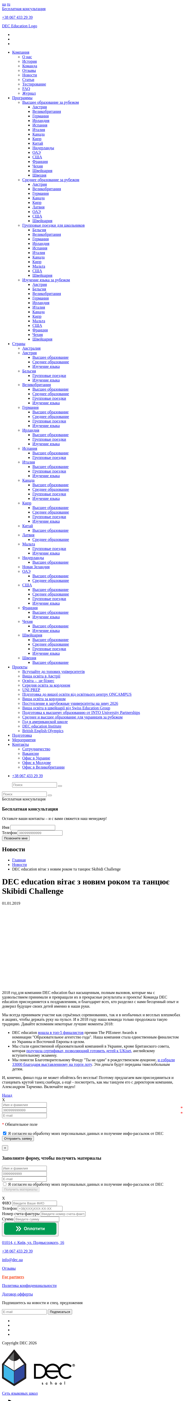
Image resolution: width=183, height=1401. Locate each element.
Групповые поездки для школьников (53, 225)
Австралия (31, 348)
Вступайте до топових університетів (53, 671)
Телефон (9, 1208)
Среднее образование (50, 362)
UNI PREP (31, 690)
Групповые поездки (49, 375)
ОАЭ (36, 152)
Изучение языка (46, 366)
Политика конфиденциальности (29, 1285)
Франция (40, 161)
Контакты (20, 744)
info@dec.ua (12, 1260)
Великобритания (46, 111)
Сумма (7, 1219)
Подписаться (60, 1312)
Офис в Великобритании (43, 767)
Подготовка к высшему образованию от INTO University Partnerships (81, 712)
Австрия (39, 107)
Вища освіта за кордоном (44, 699)
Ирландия (40, 120)
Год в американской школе (45, 721)
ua (4, 4)
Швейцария (42, 170)
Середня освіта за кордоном (46, 685)
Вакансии (30, 753)
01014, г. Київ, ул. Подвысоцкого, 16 (33, 1242)
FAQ (26, 89)
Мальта (38, 266)
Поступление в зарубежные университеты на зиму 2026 (70, 703)
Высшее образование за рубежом (50, 102)
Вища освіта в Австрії (41, 676)
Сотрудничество (36, 749)
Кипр (37, 139)
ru (8, 4)
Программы (22, 98)
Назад (7, 1095)
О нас (27, 57)
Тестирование (34, 84)
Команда (29, 66)
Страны (18, 344)
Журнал (29, 93)
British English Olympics (43, 731)
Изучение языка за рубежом (46, 280)
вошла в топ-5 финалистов (61, 1032)
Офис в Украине (36, 758)
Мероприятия (24, 740)
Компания (20, 52)
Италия (38, 130)
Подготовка (22, 735)
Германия (40, 116)
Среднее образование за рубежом (50, 180)
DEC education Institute (42, 726)
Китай (37, 143)
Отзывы (29, 70)
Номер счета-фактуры (21, 1214)
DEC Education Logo (19, 26)
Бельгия (39, 230)
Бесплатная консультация (24, 9)
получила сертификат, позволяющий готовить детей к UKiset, (79, 1051)
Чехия (37, 166)
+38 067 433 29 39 (17, 17)
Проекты (19, 667)
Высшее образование (50, 357)
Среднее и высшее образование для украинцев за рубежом (72, 717)
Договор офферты (17, 1294)
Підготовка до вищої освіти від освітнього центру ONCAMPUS (77, 694)
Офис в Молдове (36, 762)
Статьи (28, 79)
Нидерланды (43, 148)
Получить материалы (20, 1189)
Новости (29, 75)
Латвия (38, 207)
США (37, 157)
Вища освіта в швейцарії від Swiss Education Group (66, 708)
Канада (38, 134)
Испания (39, 125)
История (29, 61)
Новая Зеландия (36, 567)
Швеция (39, 175)
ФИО (6, 1203)
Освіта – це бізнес (38, 680)
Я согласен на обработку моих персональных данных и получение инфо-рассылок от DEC (86, 1133)
